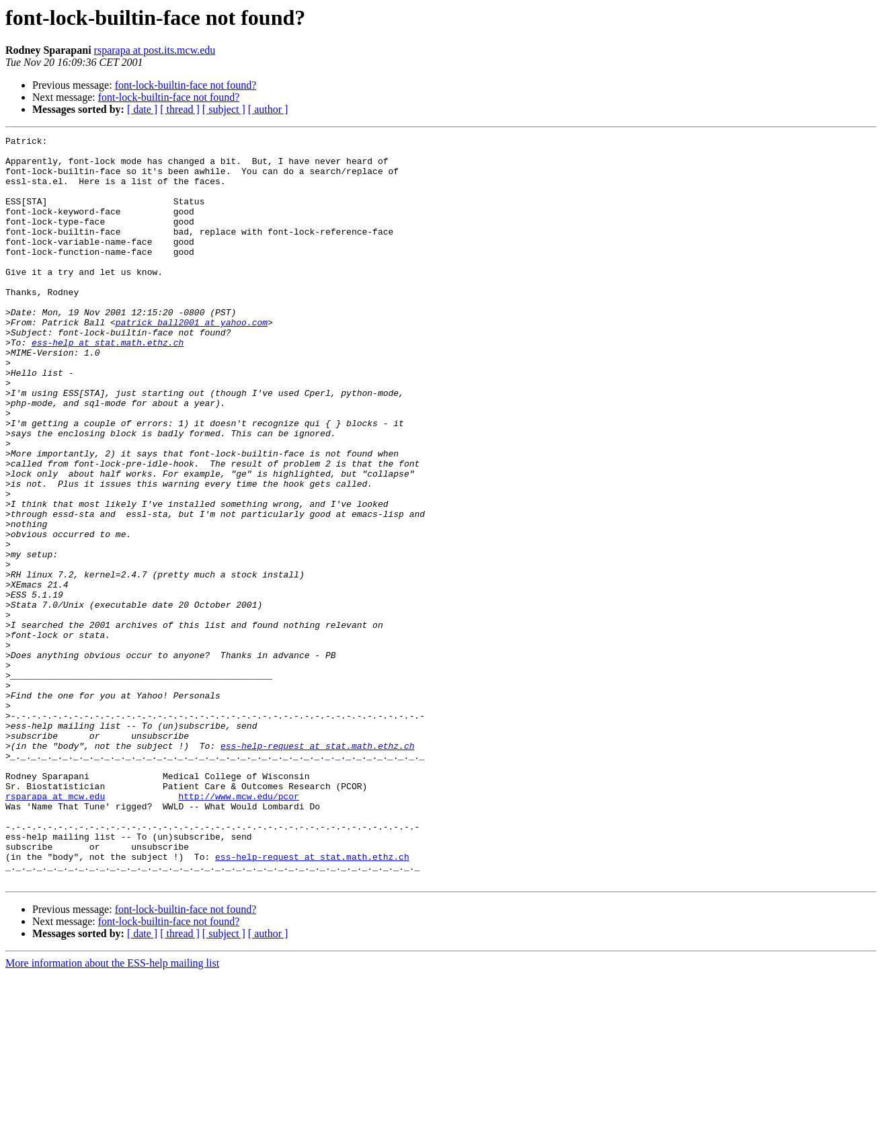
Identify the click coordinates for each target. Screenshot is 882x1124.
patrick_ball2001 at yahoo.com (192, 360)
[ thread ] (180, 109)
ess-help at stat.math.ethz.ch (108, 384)
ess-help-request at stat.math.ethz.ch (317, 868)
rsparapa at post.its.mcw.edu (155, 50)
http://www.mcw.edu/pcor (238, 929)
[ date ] (142, 109)
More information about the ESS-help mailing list (112, 1112)
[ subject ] (223, 109)
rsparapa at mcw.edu (55, 929)
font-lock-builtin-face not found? (186, 85)
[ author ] (268, 109)
